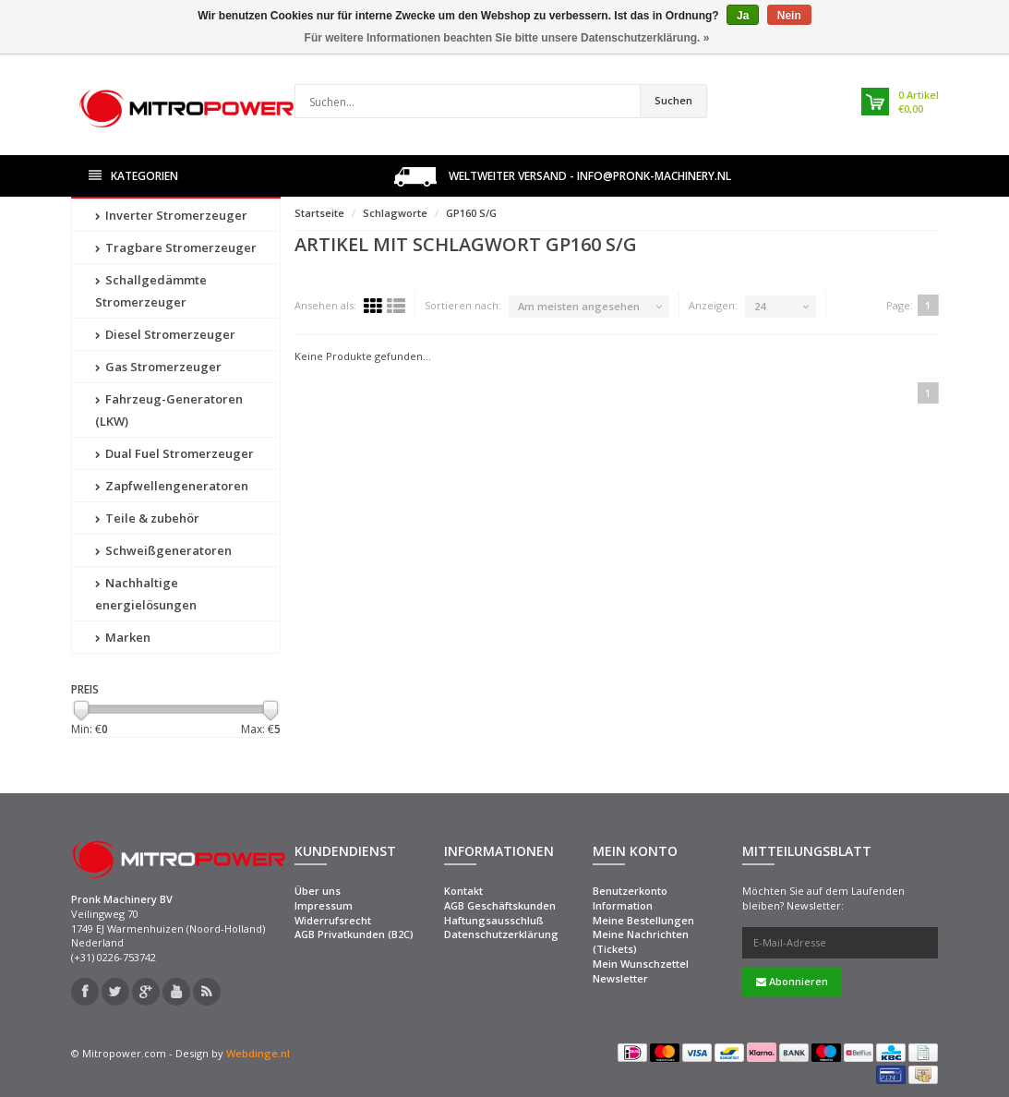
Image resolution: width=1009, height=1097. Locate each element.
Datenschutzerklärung (501, 934)
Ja (743, 15)
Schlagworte (395, 213)
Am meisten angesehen (579, 306)
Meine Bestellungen (643, 920)
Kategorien (133, 176)
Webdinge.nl (258, 1053)
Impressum (323, 905)
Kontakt (463, 891)
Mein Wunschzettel (641, 963)
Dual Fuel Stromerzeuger (174, 453)
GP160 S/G (471, 213)
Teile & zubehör (147, 518)
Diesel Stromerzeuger (165, 334)
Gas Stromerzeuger (158, 366)
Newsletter (620, 978)
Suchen (673, 100)
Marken (122, 637)
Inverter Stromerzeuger (171, 215)
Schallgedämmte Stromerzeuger (151, 290)
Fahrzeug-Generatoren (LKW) (169, 410)
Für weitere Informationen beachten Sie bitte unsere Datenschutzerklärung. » (507, 37)
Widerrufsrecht (332, 920)
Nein (789, 15)
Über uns (317, 891)
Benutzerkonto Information (630, 898)
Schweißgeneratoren (163, 550)
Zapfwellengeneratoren (171, 485)
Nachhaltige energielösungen (146, 593)
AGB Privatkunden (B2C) (354, 934)
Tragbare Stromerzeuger (176, 247)
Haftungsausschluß (494, 920)
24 (759, 306)
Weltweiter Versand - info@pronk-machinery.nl (562, 176)
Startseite (319, 213)
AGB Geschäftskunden (500, 905)
